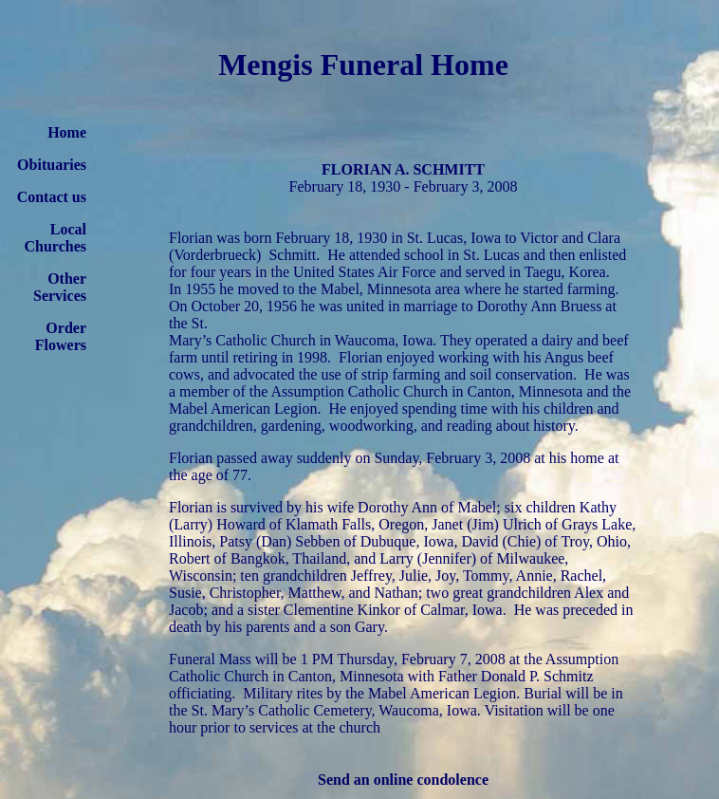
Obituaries (51, 165)
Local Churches (56, 237)
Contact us (51, 197)
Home (66, 132)
